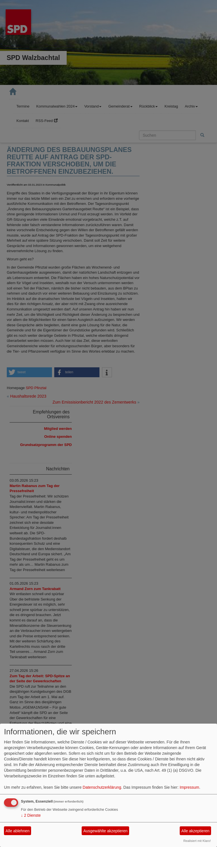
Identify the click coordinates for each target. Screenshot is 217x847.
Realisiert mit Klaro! (197, 840)
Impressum (189, 787)
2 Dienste (31, 815)
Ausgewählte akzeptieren (105, 831)
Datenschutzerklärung (102, 787)
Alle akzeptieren (195, 831)
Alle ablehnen (18, 831)
